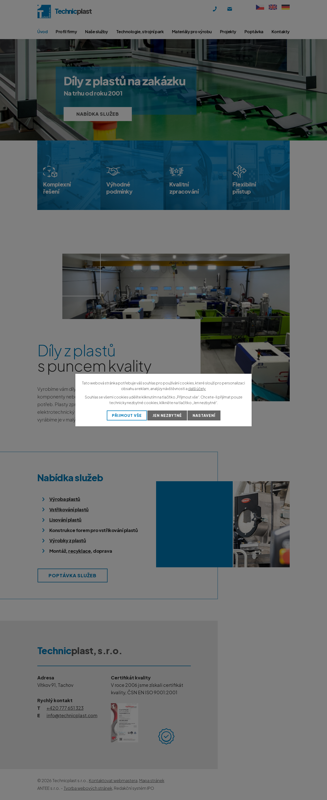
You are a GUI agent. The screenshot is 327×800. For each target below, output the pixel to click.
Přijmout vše (127, 415)
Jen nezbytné (167, 415)
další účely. (197, 388)
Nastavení (204, 415)
